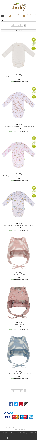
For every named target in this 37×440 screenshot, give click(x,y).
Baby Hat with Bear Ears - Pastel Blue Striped (18, 374)
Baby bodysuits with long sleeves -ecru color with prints (19, 225)
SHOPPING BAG (29, 15)
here (2, 435)
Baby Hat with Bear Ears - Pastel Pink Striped (18, 275)
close (35, 433)
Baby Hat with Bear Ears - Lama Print (18, 324)
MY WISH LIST (15, 15)
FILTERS (18, 31)
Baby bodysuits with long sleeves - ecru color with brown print (18, 126)
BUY (11, 82)
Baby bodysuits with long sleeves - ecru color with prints (18, 176)
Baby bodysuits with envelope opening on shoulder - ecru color (18, 77)
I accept (4, 438)
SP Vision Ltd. (22, 429)
